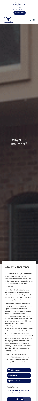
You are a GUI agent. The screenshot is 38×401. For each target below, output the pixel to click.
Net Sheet (12, 375)
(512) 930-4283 (19, 5)
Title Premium (14, 381)
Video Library (14, 370)
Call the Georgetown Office (18, 390)
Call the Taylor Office (16, 393)
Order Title (19, 13)
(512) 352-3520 (19, 9)
